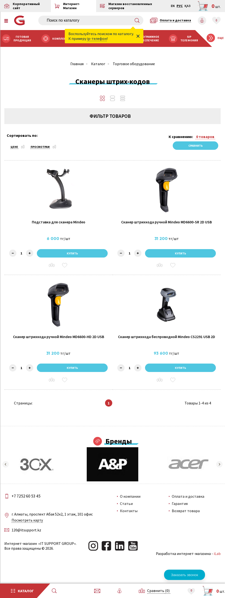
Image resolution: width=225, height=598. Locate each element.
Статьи (126, 510)
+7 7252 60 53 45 (27, 503)
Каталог (98, 63)
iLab (216, 560)
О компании (130, 503)
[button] (6, 471)
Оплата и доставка (188, 503)
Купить (72, 256)
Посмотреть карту (28, 527)
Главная (77, 63)
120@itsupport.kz (27, 536)
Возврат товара (186, 517)
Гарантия (180, 510)
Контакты (129, 517)
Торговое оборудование (134, 63)
